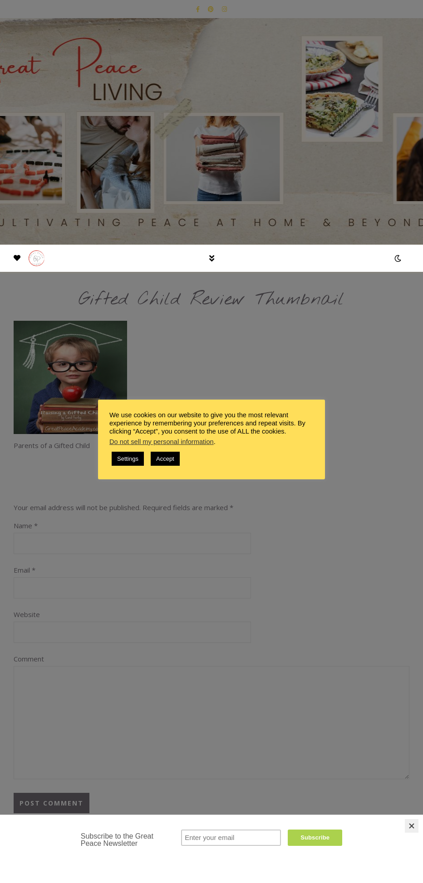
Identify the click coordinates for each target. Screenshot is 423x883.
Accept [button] (165, 458)
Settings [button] (127, 458)
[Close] (411, 826)
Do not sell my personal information (161, 441)
